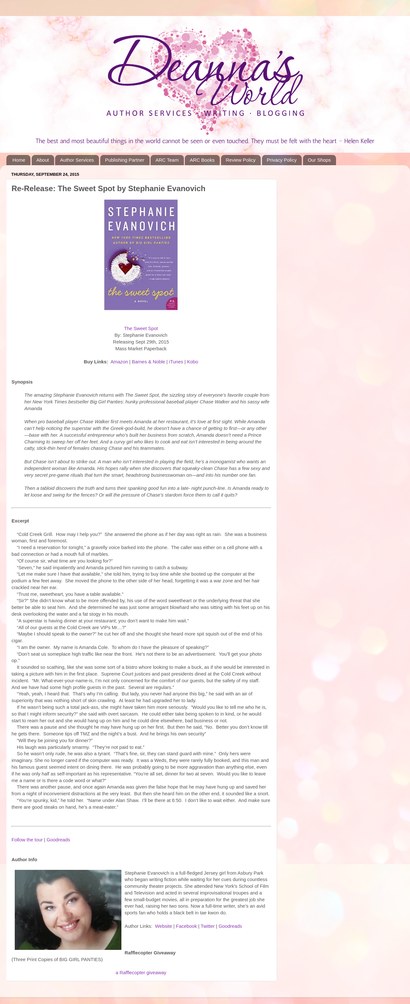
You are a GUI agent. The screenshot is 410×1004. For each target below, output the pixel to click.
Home (18, 160)
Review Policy (241, 160)
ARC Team (166, 160)
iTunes (176, 361)
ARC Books (202, 160)
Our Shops (319, 160)
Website (163, 926)
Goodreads (58, 839)
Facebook (186, 926)
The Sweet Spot (141, 328)
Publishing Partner (124, 160)
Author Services (77, 160)
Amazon (119, 361)
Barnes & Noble (148, 361)
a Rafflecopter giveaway (141, 972)
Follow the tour (27, 839)
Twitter (208, 926)
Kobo (192, 361)
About (43, 160)
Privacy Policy (282, 160)
